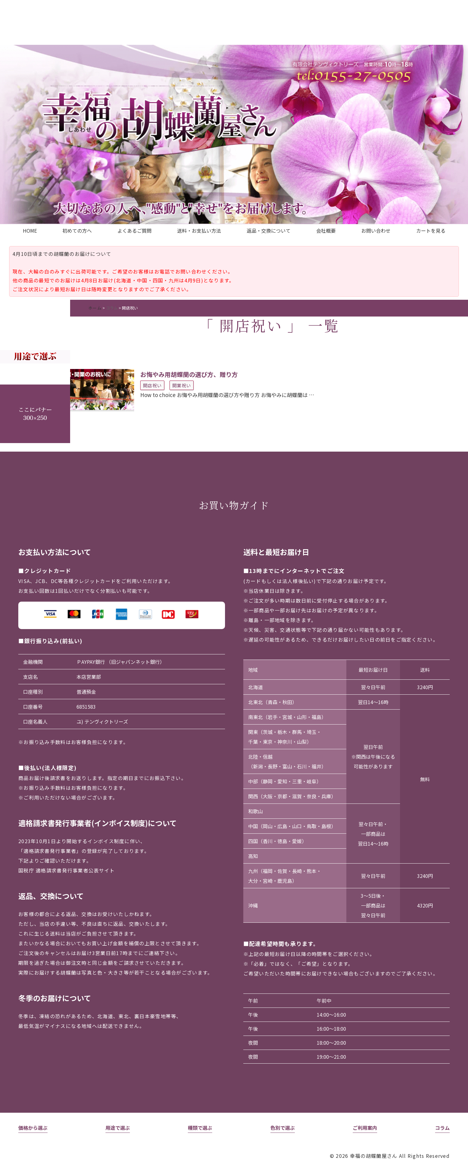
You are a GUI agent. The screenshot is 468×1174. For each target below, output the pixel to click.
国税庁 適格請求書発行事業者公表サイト (66, 870)
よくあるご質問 (134, 230)
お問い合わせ (376, 230)
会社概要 (326, 230)
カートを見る (430, 230)
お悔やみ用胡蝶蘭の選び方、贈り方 (189, 374)
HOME (30, 230)
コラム (112, 308)
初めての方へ (77, 230)
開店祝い (152, 385)
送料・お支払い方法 (199, 230)
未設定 (35, 339)
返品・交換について (269, 230)
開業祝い (181, 385)
